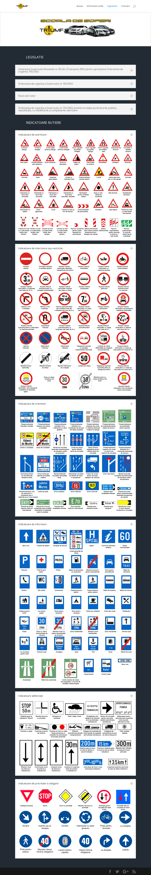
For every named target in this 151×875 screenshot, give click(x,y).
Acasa (80, 6)
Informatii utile (95, 6)
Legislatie (112, 6)
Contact (125, 6)
